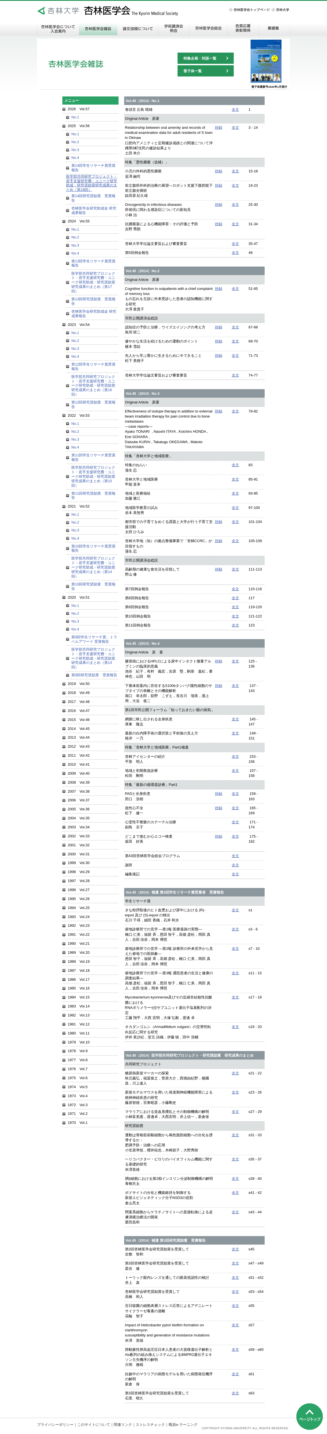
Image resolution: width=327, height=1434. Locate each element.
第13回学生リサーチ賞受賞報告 (93, 263)
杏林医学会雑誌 (98, 28)
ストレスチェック (150, 1424)
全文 (235, 109)
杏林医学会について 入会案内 (58, 28)
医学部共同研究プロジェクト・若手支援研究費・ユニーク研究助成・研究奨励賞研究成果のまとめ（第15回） (93, 476)
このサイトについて (93, 1424)
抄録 (218, 127)
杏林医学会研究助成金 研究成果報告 (93, 210)
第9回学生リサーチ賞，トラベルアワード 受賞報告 (94, 639)
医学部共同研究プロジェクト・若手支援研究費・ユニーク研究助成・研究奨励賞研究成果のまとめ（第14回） (93, 567)
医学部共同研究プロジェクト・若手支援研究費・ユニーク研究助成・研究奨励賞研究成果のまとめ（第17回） (93, 282)
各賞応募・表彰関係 (243, 28)
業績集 (274, 28)
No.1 (75, 117)
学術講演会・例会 (173, 28)
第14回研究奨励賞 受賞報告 (93, 198)
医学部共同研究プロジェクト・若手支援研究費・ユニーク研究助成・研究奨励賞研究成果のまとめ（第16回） (93, 385)
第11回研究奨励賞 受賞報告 (93, 495)
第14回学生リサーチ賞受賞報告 (93, 167)
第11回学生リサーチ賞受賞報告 (93, 457)
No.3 (75, 150)
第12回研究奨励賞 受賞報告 (93, 404)
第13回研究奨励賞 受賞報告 (93, 301)
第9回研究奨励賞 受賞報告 (94, 675)
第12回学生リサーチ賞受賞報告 (93, 366)
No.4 (75, 157)
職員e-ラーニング (183, 1424)
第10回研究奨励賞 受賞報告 (93, 586)
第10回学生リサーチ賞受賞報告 (93, 548)
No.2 (75, 142)
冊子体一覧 (192, 71)
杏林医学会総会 (208, 28)
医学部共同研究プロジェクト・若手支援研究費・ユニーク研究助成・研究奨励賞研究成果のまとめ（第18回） (91, 183)
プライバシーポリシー (55, 1424)
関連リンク (123, 1424)
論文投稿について (137, 28)
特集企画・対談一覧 (199, 58)
